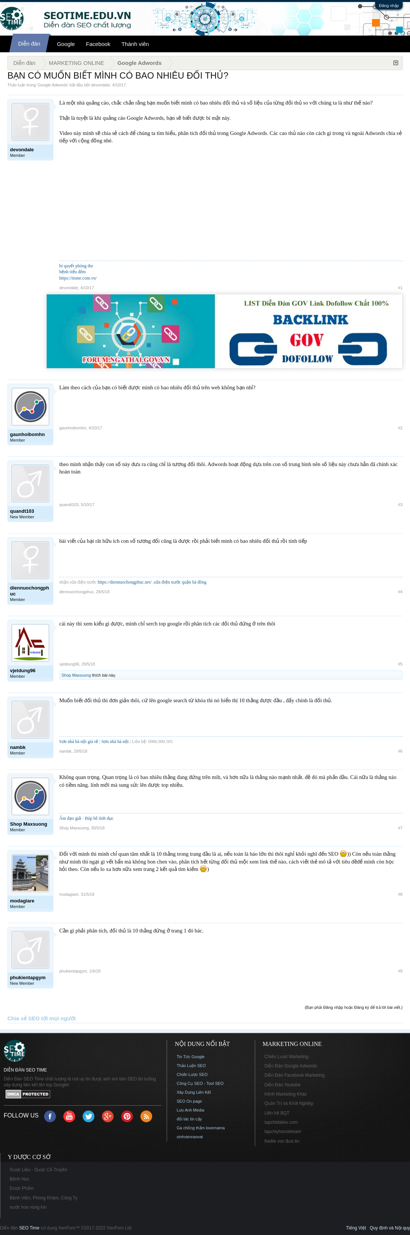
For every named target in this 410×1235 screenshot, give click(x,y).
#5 (400, 664)
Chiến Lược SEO (192, 1074)
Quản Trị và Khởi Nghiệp (288, 1103)
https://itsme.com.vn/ (78, 278)
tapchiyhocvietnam (282, 1131)
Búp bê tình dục (99, 818)
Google (66, 44)
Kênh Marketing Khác (285, 1094)
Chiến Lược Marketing (286, 1056)
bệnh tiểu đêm (72, 271)
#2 (400, 428)
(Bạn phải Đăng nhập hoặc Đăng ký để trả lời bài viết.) (354, 1007)
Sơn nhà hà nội (115, 741)
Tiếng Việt (356, 1228)
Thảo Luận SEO (191, 1065)
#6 (400, 751)
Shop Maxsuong (76, 675)
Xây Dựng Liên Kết (194, 1092)
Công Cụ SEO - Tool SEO (200, 1083)
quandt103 (69, 504)
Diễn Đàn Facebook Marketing (294, 1075)
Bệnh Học (19, 1179)
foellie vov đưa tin (281, 1141)
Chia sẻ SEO (23, 1018)
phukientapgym (73, 971)
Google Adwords (53, 85)
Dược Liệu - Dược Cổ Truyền (38, 1169)
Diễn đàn (29, 43)
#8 (400, 894)
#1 (400, 287)
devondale (100, 85)
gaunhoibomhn (72, 428)
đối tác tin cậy (189, 1119)
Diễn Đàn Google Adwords (290, 1066)
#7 (400, 828)
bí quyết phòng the (76, 265)
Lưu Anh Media (190, 1110)
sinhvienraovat (190, 1137)
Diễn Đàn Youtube (282, 1084)
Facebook (98, 44)
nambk (65, 751)
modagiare (69, 894)
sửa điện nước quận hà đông (180, 582)
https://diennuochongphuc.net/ (125, 582)
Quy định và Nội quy (390, 1228)
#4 (400, 592)
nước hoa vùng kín (28, 1207)
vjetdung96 (69, 664)
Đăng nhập (389, 5)
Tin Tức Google (190, 1056)
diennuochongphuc (76, 592)
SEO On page (189, 1101)
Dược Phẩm (22, 1188)
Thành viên (135, 44)
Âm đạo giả (70, 818)
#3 (400, 504)
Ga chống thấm (191, 1128)
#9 (400, 971)
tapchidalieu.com (281, 1122)
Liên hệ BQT (277, 1113)
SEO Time (29, 1228)
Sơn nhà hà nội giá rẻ (78, 741)
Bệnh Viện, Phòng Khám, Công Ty (43, 1198)
